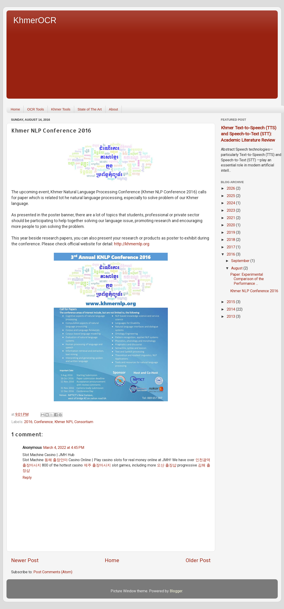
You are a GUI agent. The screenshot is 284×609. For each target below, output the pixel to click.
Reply (27, 477)
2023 (231, 210)
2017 (231, 247)
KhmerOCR (35, 20)
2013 (231, 316)
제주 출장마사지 (97, 465)
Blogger (176, 591)
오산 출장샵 (166, 465)
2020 (231, 225)
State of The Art (90, 109)
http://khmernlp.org (131, 243)
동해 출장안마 (56, 460)
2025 (231, 196)
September (240, 261)
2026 (231, 188)
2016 (28, 422)
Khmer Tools (60, 109)
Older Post (198, 560)
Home (15, 109)
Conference (43, 422)
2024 (231, 203)
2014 (231, 309)
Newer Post (24, 560)
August (237, 268)
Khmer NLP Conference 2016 (254, 291)
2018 (231, 239)
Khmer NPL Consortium (73, 422)
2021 (231, 218)
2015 (231, 302)
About (113, 109)
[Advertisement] (145, 60)
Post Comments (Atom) (52, 572)
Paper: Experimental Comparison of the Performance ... (247, 279)
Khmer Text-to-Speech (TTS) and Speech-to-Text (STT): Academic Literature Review (248, 134)
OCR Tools (35, 109)
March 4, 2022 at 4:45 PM (63, 447)
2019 (231, 232)
